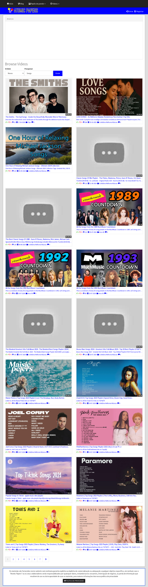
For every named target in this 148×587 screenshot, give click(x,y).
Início (10, 4)
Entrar (129, 11)
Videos (54, 4)
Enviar (57, 73)
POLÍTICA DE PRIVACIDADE (74, 581)
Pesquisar (29, 69)
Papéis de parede (37, 4)
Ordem (8, 69)
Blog (21, 4)
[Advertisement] (74, 40)
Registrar (138, 11)
